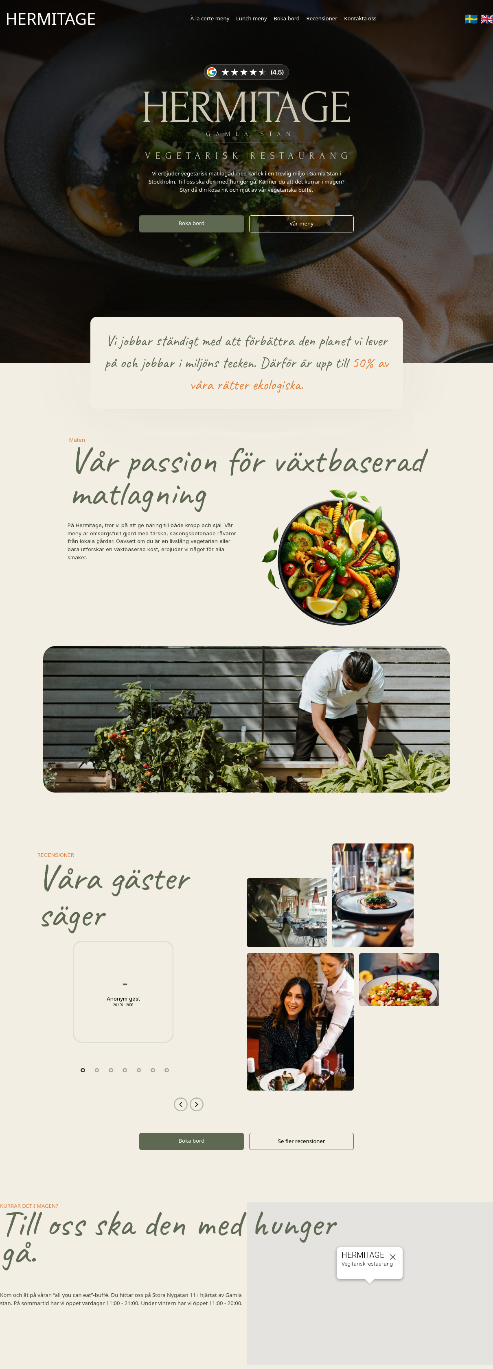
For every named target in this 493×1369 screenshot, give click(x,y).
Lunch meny (251, 18)
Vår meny (301, 223)
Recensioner (321, 18)
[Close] (393, 1257)
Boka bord (287, 18)
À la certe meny (210, 18)
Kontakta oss (360, 18)
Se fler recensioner (301, 1141)
